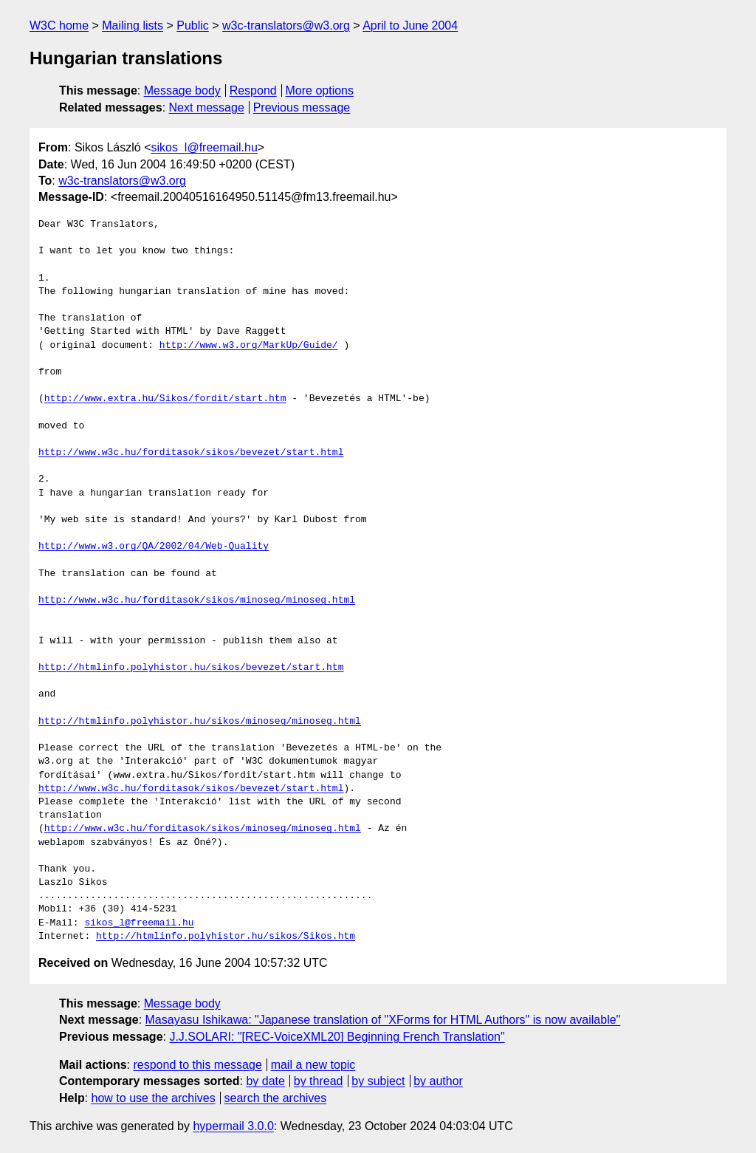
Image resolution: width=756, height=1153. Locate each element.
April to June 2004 (410, 25)
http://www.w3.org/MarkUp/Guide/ (248, 345)
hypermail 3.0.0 (233, 1126)
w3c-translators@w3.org (286, 25)
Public (192, 25)
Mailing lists (132, 25)
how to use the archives (154, 1098)
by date (265, 1081)
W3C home (59, 25)
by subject (378, 1081)
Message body (182, 90)
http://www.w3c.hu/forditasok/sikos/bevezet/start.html (190, 452)
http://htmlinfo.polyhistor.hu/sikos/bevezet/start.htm (190, 667)
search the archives (275, 1098)
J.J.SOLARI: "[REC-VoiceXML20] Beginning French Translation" (336, 1036)
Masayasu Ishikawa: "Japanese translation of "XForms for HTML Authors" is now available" (383, 1019)
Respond (253, 90)
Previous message (302, 107)
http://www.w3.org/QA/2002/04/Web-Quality (153, 546)
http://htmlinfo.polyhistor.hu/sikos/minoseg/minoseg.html (199, 721)
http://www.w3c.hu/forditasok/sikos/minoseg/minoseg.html (196, 600)
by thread (318, 1081)
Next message (206, 107)
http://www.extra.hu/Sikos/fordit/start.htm (165, 399)
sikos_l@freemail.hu (204, 147)
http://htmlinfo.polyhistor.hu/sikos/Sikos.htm (225, 936)
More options (320, 90)
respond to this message (197, 1064)
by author (438, 1081)
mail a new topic (313, 1064)
